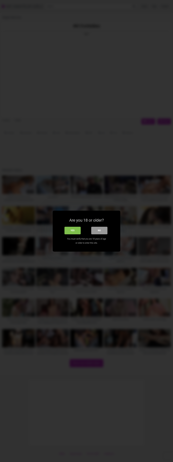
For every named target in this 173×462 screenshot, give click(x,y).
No (99, 230)
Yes (73, 230)
